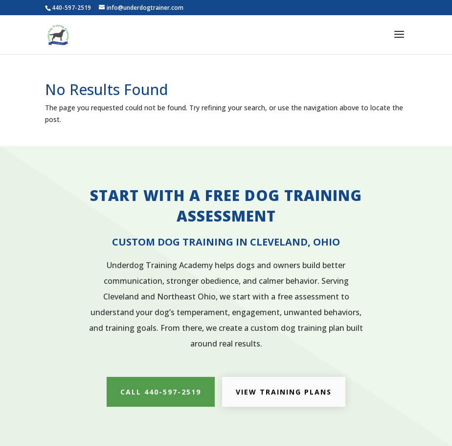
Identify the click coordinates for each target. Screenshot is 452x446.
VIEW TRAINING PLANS (284, 391)
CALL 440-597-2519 (160, 391)
